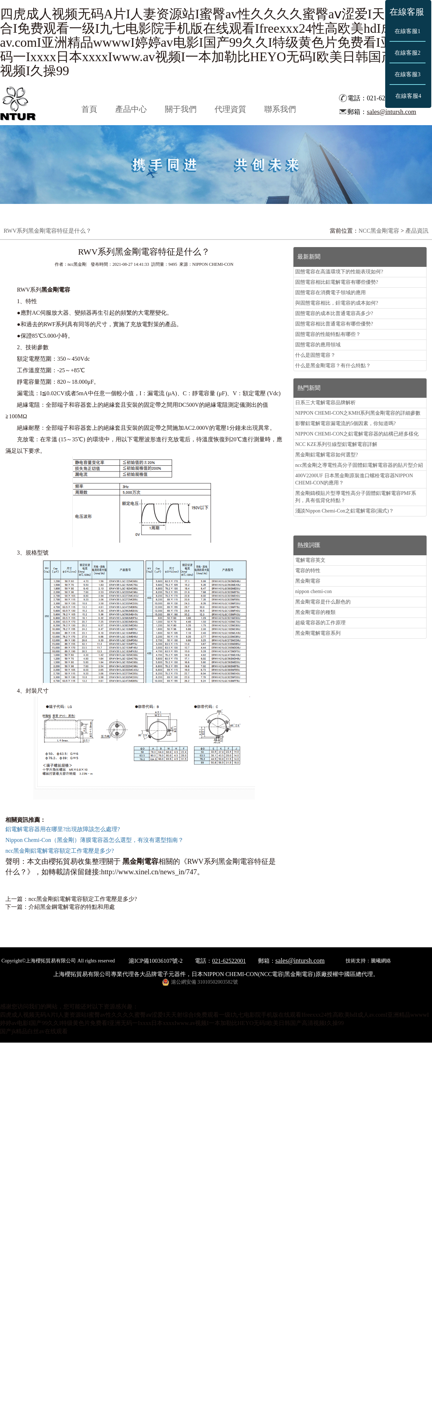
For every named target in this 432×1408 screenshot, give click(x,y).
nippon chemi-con (313, 591)
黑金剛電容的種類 (315, 612)
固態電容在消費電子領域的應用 (330, 292)
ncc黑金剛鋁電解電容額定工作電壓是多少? (59, 851)
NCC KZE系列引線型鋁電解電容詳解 (336, 444)
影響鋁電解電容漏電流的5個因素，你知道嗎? (345, 423)
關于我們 (181, 109)
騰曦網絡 (381, 960)
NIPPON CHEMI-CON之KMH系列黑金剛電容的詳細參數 (357, 413)
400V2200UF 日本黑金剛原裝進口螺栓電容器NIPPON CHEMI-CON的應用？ (354, 479)
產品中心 (131, 109)
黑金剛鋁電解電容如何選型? (326, 454)
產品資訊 (416, 231)
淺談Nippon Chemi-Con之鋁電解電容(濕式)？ (344, 511)
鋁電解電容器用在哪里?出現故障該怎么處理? (62, 829)
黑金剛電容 (307, 581)
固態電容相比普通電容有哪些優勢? (334, 324)
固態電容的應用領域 (318, 344)
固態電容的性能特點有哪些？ (328, 334)
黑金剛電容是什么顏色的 (323, 602)
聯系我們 (280, 109)
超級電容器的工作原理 (320, 622)
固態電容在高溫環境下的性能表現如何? (339, 271)
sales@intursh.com (391, 111)
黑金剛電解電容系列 (318, 633)
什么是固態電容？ (315, 355)
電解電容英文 (310, 560)
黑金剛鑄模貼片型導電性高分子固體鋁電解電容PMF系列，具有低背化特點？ (355, 497)
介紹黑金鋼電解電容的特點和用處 (71, 907)
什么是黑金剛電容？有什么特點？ (333, 365)
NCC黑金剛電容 (379, 231)
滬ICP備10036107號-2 (156, 961)
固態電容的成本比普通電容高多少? (334, 313)
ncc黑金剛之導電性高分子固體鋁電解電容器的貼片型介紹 (359, 465)
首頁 (89, 109)
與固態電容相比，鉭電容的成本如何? (336, 303)
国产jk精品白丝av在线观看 (34, 1031)
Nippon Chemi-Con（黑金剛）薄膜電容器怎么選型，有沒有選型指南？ (94, 840)
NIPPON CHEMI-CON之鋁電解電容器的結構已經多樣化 (357, 434)
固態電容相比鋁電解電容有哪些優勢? (336, 282)
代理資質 (230, 109)
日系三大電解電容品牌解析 (325, 402)
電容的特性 (307, 570)
